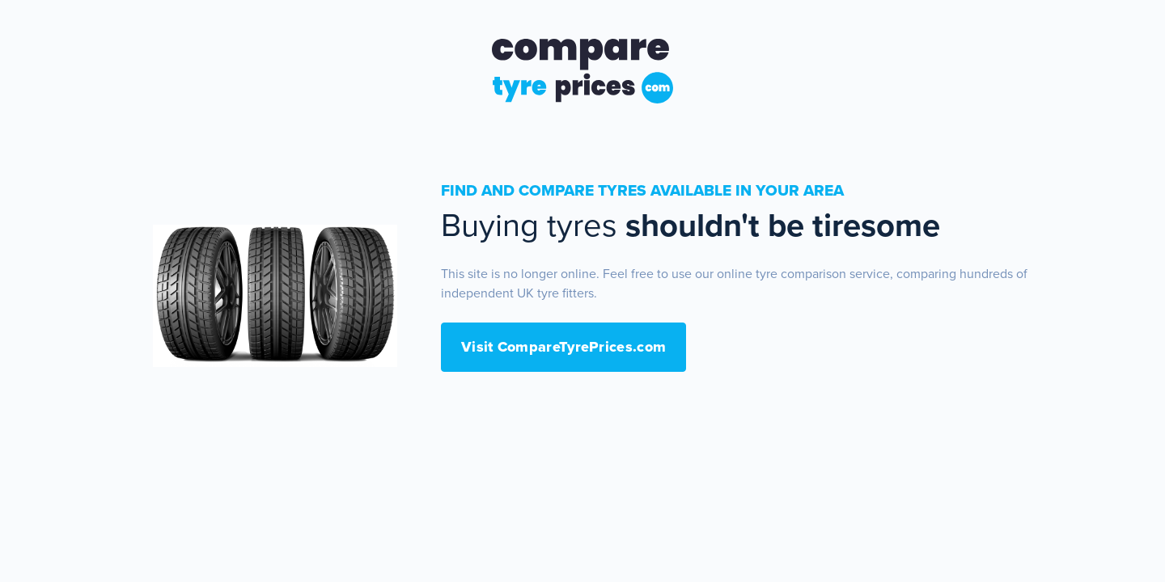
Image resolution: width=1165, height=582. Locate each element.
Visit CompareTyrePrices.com (563, 347)
